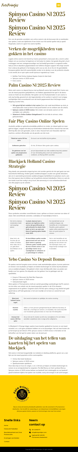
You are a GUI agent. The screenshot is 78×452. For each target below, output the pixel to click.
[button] (58, 5)
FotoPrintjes (9, 5)
